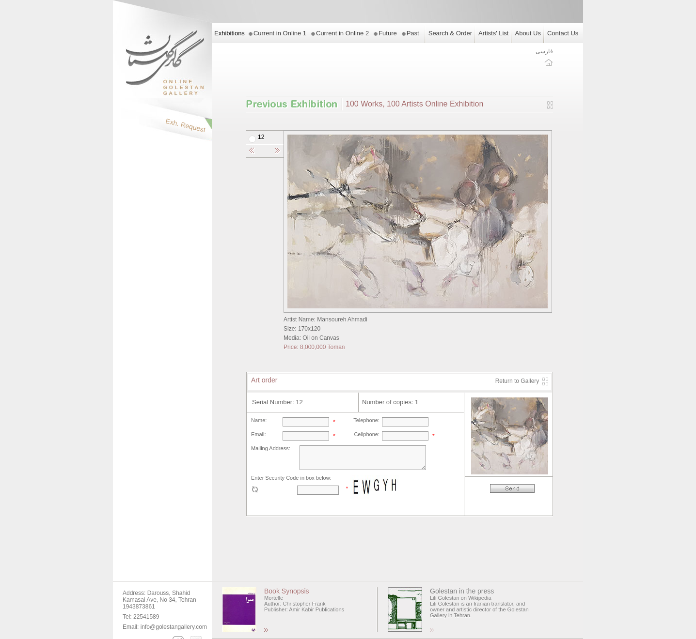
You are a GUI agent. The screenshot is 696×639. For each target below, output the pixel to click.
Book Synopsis (286, 591)
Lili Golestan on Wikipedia (460, 598)
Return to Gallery (517, 381)
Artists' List (493, 33)
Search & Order (450, 33)
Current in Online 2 (342, 33)
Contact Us (562, 33)
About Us (527, 33)
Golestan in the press (462, 591)
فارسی (544, 51)
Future (388, 33)
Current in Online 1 (279, 33)
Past (413, 33)
